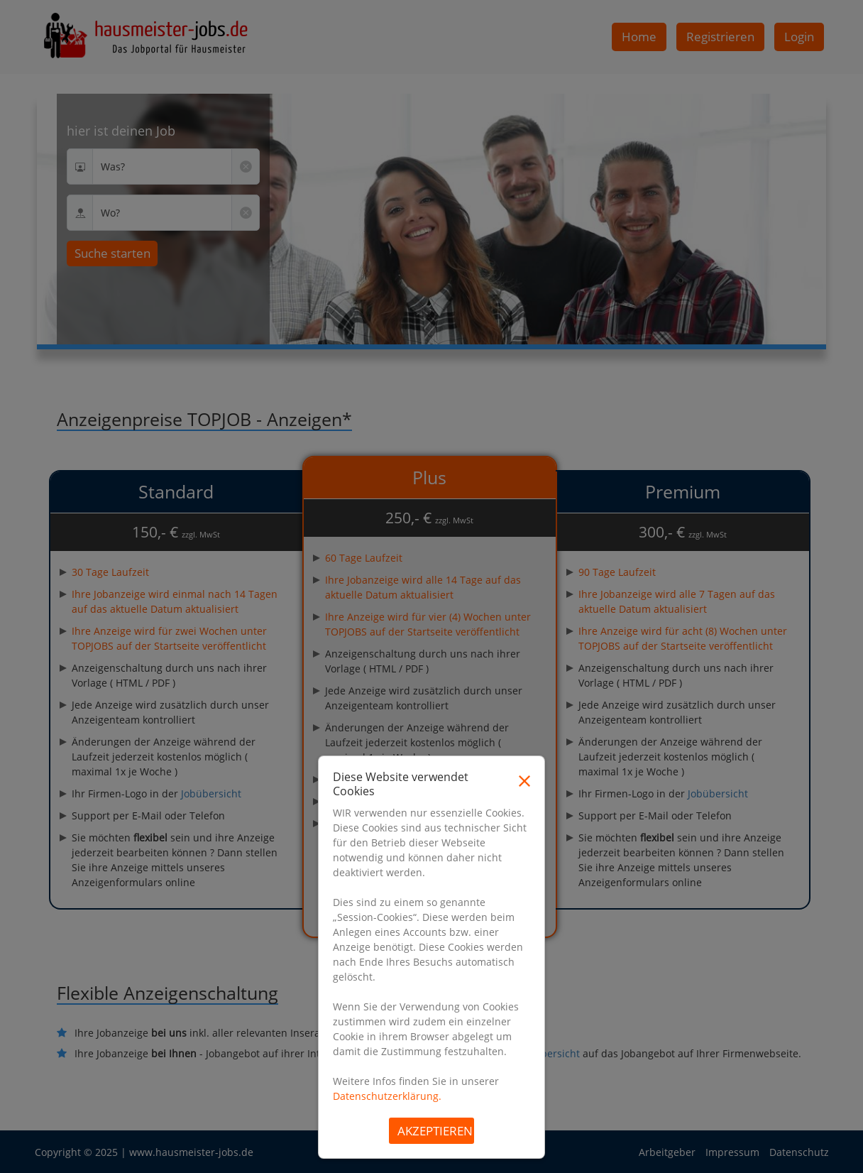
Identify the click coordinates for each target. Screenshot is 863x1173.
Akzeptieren (435, 1131)
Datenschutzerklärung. (387, 1096)
